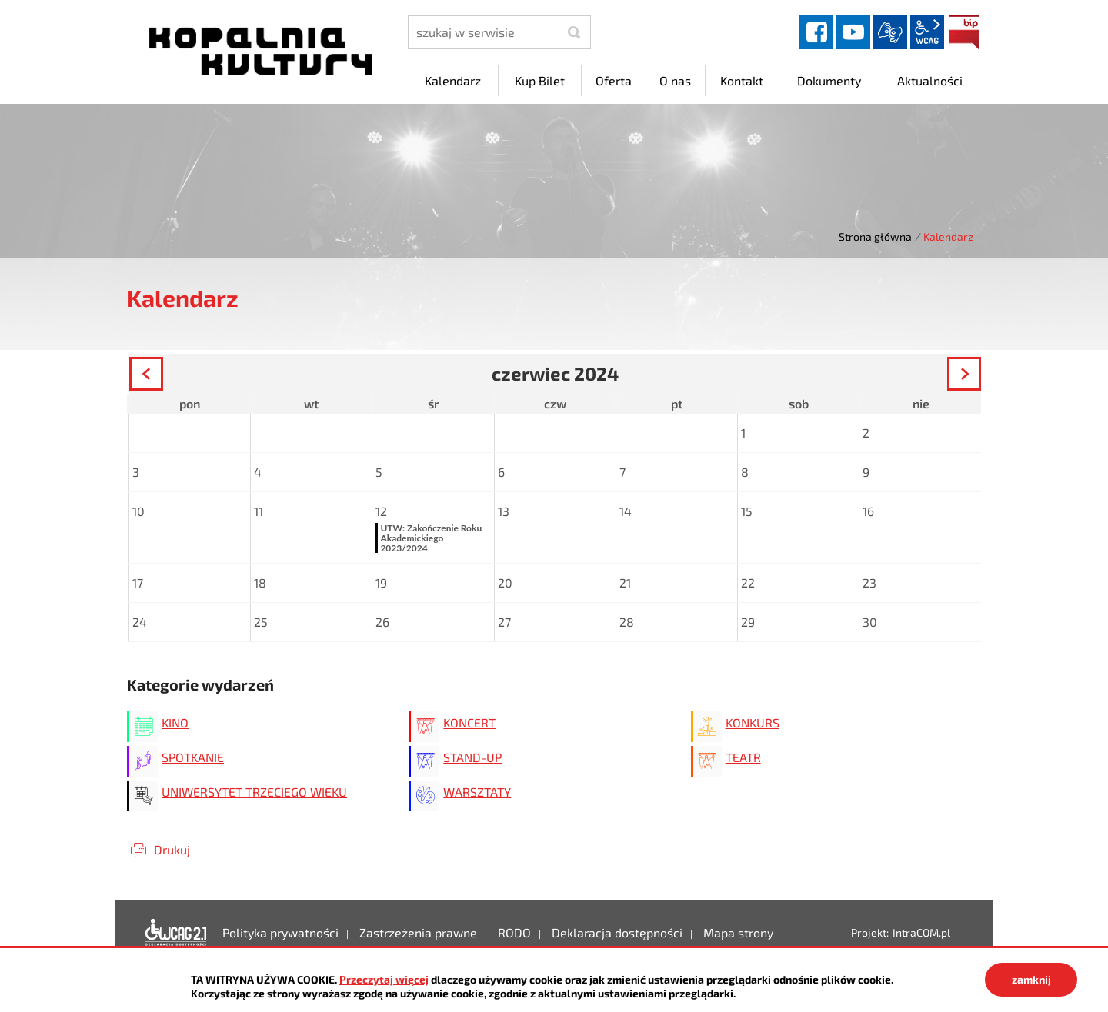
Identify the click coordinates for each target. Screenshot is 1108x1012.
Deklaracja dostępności (176, 933)
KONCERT (469, 722)
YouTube (853, 32)
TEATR (743, 757)
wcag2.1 (927, 32)
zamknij (1031, 979)
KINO (175, 722)
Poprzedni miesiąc (162, 376)
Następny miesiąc (980, 376)
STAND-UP (472, 757)
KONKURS (752, 722)
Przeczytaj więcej (384, 979)
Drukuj (172, 849)
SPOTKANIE (193, 757)
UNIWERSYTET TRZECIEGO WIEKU (254, 791)
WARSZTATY (477, 791)
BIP (964, 32)
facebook (816, 32)
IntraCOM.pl (921, 932)
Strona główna (875, 236)
